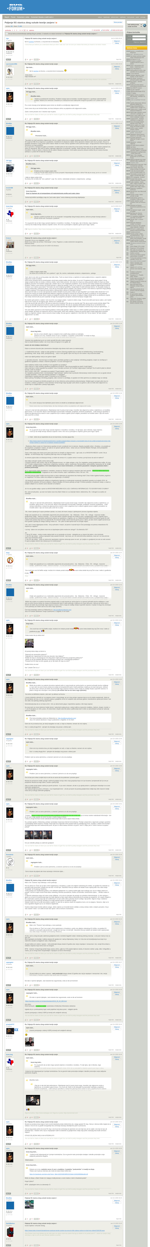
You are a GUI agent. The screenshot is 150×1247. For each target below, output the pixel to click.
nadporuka (118, 83)
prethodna (8, 30)
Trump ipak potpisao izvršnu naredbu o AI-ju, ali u (138, 258)
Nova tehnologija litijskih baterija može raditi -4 (137, 122)
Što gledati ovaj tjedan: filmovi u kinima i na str (136, 302)
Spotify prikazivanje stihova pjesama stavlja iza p (138, 103)
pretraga (143, 17)
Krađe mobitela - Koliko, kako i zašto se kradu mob (137, 182)
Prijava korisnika (133, 32)
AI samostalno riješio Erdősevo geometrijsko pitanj (136, 295)
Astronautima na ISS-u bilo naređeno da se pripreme (138, 71)
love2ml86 (9, 188)
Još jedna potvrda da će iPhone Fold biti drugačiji (137, 289)
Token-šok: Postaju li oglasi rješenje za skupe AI (138, 299)
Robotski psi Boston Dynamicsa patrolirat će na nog (137, 207)
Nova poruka (118, 22)
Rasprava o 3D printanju (137, 248)
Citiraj (117, 43)
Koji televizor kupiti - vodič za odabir (137, 210)
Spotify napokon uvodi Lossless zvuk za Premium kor (137, 202)
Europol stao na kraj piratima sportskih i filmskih (138, 179)
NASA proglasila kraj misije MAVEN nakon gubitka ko (138, 160)
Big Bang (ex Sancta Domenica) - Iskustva (136, 213)
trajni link (118, 59)
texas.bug (9, 206)
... (18, 30)
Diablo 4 (132, 292)
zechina (31, 42)
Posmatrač (10, 854)
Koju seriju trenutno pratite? (138, 261)
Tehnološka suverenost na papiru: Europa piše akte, (137, 174)
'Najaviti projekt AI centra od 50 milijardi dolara (138, 282)
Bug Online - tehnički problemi (136, 82)
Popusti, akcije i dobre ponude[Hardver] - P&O (137, 234)
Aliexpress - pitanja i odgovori (136, 142)
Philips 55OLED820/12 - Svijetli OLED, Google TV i (137, 106)
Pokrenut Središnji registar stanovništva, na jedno (137, 255)
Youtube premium (135, 232)
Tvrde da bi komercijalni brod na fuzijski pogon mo (137, 171)
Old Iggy (9, 160)
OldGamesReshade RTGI (137, 91)
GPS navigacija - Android (137, 177)
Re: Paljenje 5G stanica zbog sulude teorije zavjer (41, 64)
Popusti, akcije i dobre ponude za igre (136, 195)
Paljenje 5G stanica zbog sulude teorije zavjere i (81, 34)
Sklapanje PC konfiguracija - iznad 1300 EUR (138, 152)
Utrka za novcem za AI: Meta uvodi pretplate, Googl (138, 237)
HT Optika (133, 93)
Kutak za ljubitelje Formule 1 (137, 100)
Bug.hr (7, 17)
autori (137, 17)
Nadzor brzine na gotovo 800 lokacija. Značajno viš (137, 95)
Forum (13, 17)
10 (24, 30)
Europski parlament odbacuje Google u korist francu (137, 139)
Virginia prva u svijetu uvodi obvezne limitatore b (138, 110)
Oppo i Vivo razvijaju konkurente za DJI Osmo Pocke (137, 156)
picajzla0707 (10, 1024)
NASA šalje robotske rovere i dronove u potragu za (138, 113)
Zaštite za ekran (134, 253)
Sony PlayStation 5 (135, 68)
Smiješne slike (134, 162)
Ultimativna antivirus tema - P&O (138, 244)
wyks (8, 88)
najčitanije (123, 17)
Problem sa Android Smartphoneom (135, 272)
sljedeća (31, 30)
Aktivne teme (132, 48)
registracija (106, 17)
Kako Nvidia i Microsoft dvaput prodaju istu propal (137, 168)
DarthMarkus (10, 1223)
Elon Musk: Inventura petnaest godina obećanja (137, 79)
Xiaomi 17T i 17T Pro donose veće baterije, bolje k (138, 269)
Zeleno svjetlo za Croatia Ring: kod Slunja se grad (137, 125)
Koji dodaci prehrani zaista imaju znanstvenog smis (137, 56)
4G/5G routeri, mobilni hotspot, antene (136, 128)
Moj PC (8, 59)
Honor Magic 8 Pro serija (137, 246)
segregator (10, 739)
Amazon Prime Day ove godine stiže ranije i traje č (137, 185)
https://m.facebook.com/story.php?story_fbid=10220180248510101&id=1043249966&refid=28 (59, 1174)
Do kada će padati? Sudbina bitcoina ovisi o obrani (137, 62)
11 (27, 30)
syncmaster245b (11, 64)
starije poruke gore (117, 30)
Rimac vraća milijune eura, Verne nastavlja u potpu (137, 116)
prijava (100, 17)
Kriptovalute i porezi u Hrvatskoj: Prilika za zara (137, 198)
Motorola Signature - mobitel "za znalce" (136, 223)
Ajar (7, 38)
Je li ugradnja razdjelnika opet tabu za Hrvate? (137, 217)
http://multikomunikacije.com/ (62, 610)
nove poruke (130, 17)
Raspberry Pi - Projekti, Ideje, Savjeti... (136, 275)
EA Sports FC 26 (135, 59)
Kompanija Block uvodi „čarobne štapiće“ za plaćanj (138, 149)
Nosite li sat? (134, 98)
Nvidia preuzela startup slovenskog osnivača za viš (138, 85)
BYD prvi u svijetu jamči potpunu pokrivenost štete (137, 229)
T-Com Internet (134, 73)
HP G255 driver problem (137, 145)
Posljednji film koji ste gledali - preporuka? (136, 132)
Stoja (8, 553)
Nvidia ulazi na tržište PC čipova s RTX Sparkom (137, 278)
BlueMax (9, 123)
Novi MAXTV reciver (136, 88)
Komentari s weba (23, 17)
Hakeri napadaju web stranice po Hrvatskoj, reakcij (136, 264)
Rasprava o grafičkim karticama (136, 189)
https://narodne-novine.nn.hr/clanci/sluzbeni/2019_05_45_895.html (46, 1001)
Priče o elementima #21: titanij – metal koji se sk (137, 66)
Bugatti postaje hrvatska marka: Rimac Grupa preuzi (138, 240)
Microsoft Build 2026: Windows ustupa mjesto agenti (137, 286)
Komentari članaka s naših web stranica (44, 17)
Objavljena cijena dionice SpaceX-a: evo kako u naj (137, 135)
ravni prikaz (106, 30)
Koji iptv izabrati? (135, 89)
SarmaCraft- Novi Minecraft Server (138, 192)
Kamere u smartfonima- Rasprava (137, 51)
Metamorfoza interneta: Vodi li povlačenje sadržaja (138, 165)
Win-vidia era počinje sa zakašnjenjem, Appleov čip (137, 250)
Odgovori (117, 41)
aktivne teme (114, 17)
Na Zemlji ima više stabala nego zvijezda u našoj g (137, 226)
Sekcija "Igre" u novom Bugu (136, 220)
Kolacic (8, 238)
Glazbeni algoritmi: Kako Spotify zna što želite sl (137, 76)
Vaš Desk (133, 147)
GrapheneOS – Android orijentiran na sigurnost (137, 119)
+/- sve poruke (96, 30)
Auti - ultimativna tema (136, 54)
